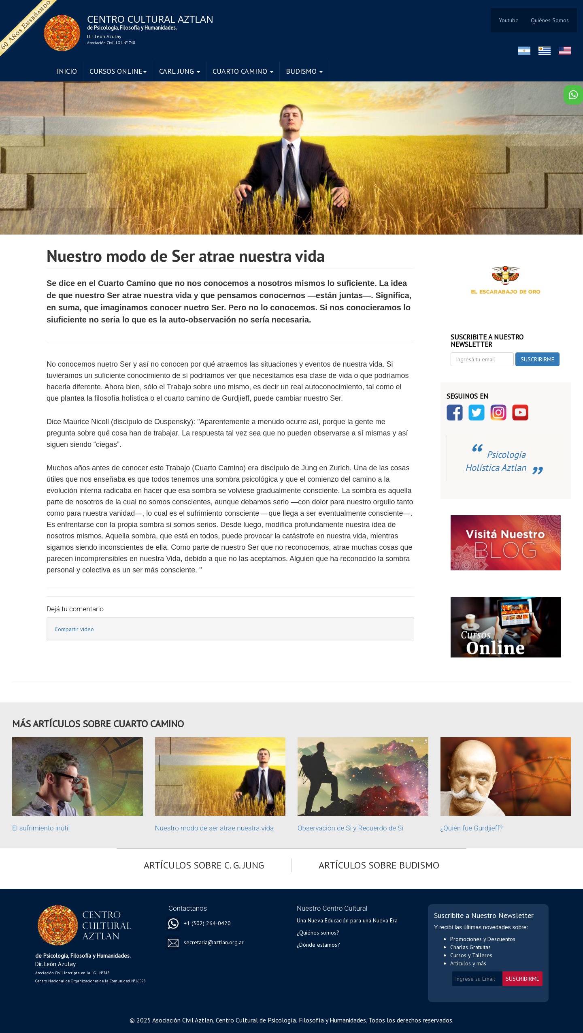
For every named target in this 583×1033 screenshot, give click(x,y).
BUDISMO (304, 71)
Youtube (509, 20)
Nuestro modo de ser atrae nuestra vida (214, 828)
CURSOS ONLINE (118, 71)
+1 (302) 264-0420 (207, 923)
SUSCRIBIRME (537, 359)
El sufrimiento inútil (41, 828)
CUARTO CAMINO (243, 71)
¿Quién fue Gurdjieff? (471, 828)
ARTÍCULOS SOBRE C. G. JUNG (204, 865)
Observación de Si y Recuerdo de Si (350, 828)
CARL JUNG (179, 71)
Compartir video (74, 629)
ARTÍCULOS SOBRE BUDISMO (379, 865)
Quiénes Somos (550, 20)
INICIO (67, 71)
